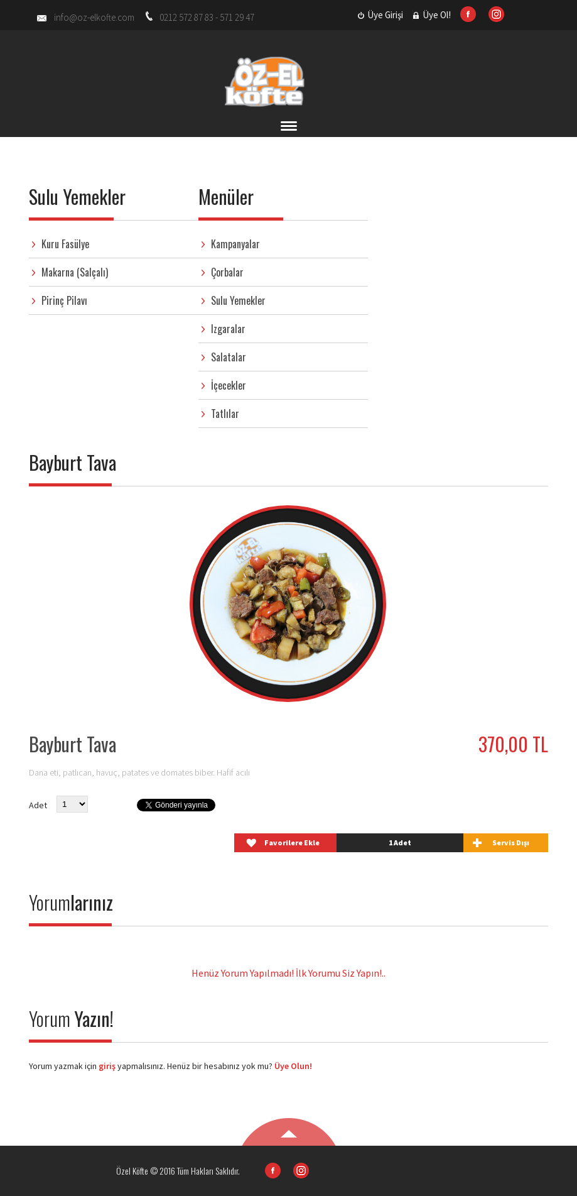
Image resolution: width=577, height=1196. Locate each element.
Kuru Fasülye (65, 243)
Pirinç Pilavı (64, 300)
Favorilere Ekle (292, 842)
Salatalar (228, 357)
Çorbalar (227, 272)
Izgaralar (228, 328)
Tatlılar (225, 413)
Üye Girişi (385, 15)
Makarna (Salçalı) (74, 272)
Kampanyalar (235, 243)
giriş (106, 1066)
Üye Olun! (293, 1066)
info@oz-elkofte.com (94, 17)
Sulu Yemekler (238, 300)
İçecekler (228, 385)
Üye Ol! (437, 15)
